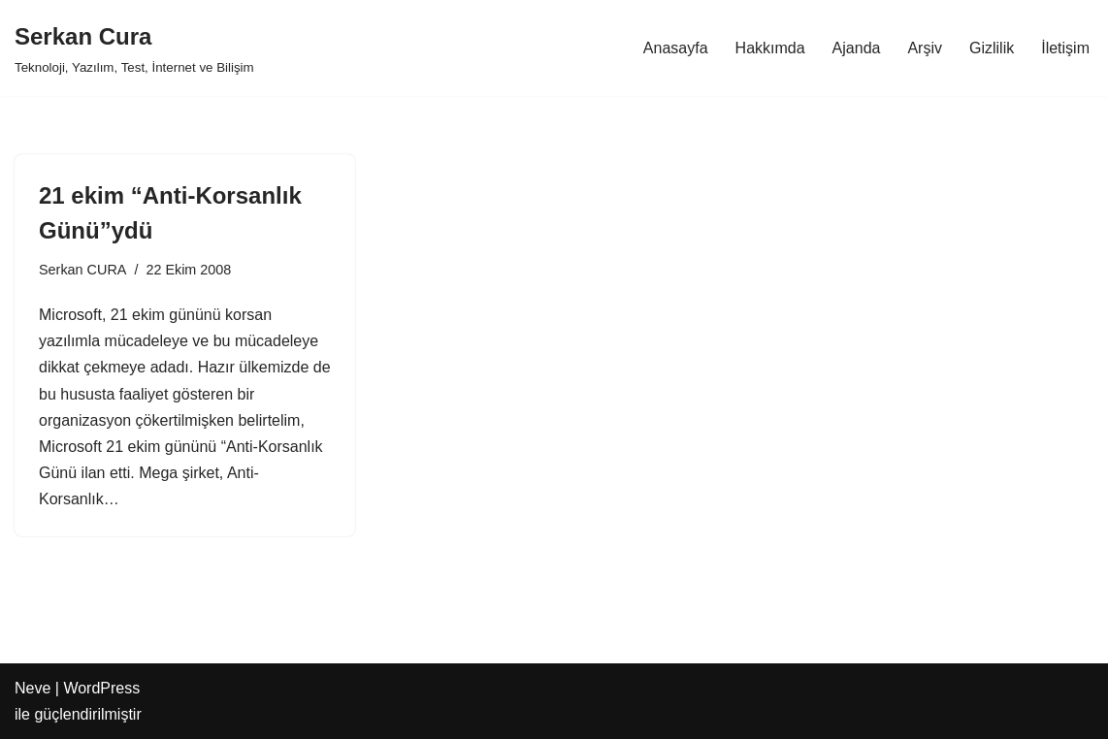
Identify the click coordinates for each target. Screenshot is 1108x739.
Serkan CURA (82, 269)
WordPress (101, 688)
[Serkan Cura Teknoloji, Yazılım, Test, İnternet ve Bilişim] (134, 48)
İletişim (1065, 48)
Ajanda (856, 48)
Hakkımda (770, 48)
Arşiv (924, 48)
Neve (32, 688)
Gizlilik (991, 48)
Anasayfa (675, 48)
